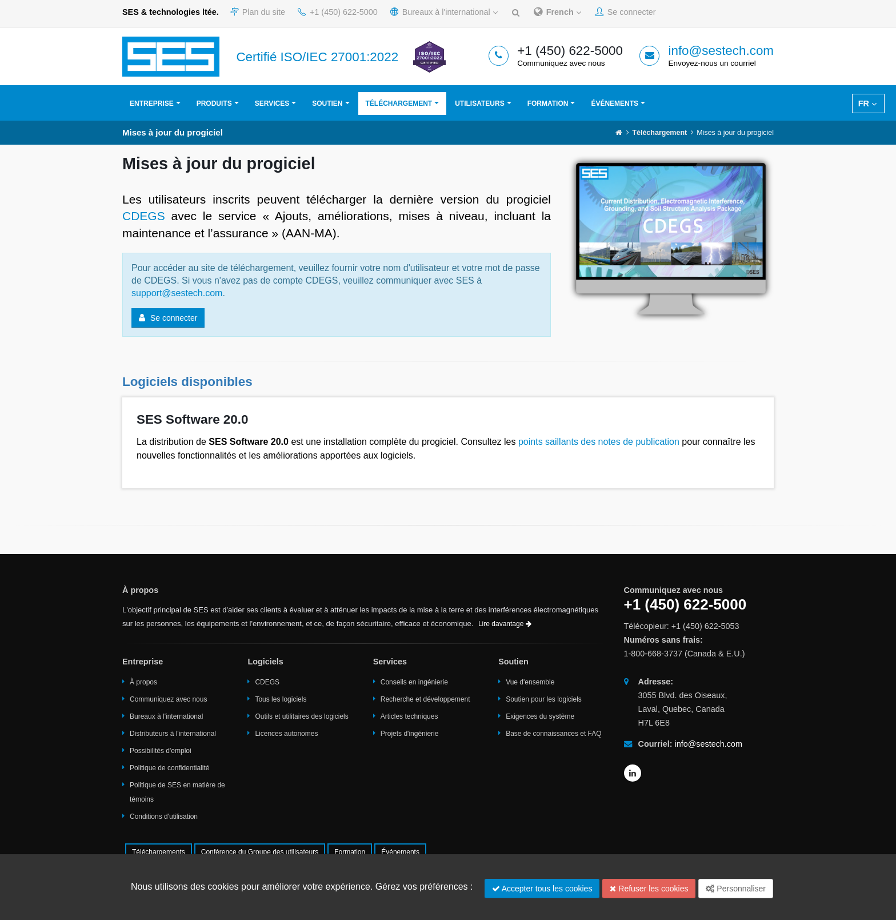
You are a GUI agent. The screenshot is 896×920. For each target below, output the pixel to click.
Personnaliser (736, 888)
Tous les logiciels (280, 699)
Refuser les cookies (649, 888)
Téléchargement (399, 103)
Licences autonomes (286, 734)
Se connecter (625, 12)
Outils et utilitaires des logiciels (301, 716)
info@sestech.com (721, 50)
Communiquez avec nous (168, 699)
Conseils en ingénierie (414, 682)
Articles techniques (409, 716)
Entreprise (152, 103)
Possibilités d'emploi (160, 751)
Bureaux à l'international (444, 12)
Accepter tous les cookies (542, 888)
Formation (548, 103)
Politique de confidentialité (169, 768)
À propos (143, 682)
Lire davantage (504, 624)
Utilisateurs (479, 103)
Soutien (327, 103)
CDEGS (143, 215)
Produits (214, 103)
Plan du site (257, 12)
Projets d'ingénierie (410, 734)
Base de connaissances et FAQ (553, 734)
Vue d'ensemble (530, 682)
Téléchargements (158, 852)
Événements (614, 103)
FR (867, 103)
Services (272, 103)
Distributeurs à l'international (173, 734)
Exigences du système (540, 716)
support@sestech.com (176, 293)
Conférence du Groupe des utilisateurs (259, 852)
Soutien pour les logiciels (544, 699)
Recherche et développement (425, 699)
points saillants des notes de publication (598, 442)
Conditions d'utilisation (164, 817)
